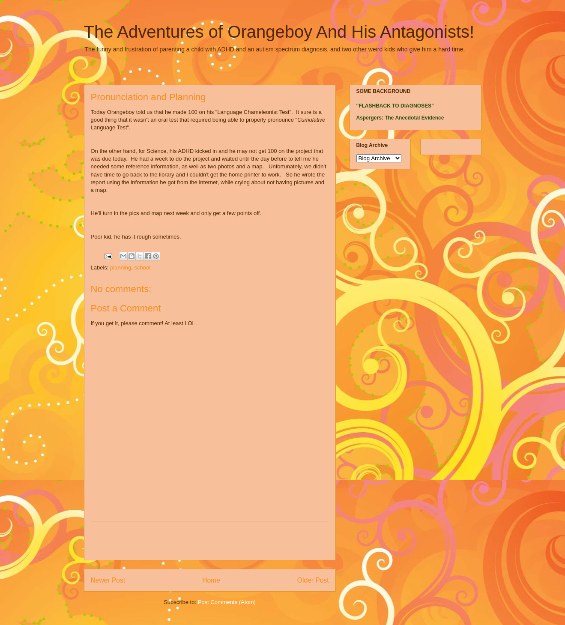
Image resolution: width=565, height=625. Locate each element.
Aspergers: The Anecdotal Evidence (400, 118)
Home (211, 580)
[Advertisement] (210, 540)
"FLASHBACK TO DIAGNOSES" (395, 106)
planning (120, 267)
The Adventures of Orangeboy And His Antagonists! (279, 31)
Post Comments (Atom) (227, 602)
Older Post (313, 580)
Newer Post (108, 580)
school (142, 267)
